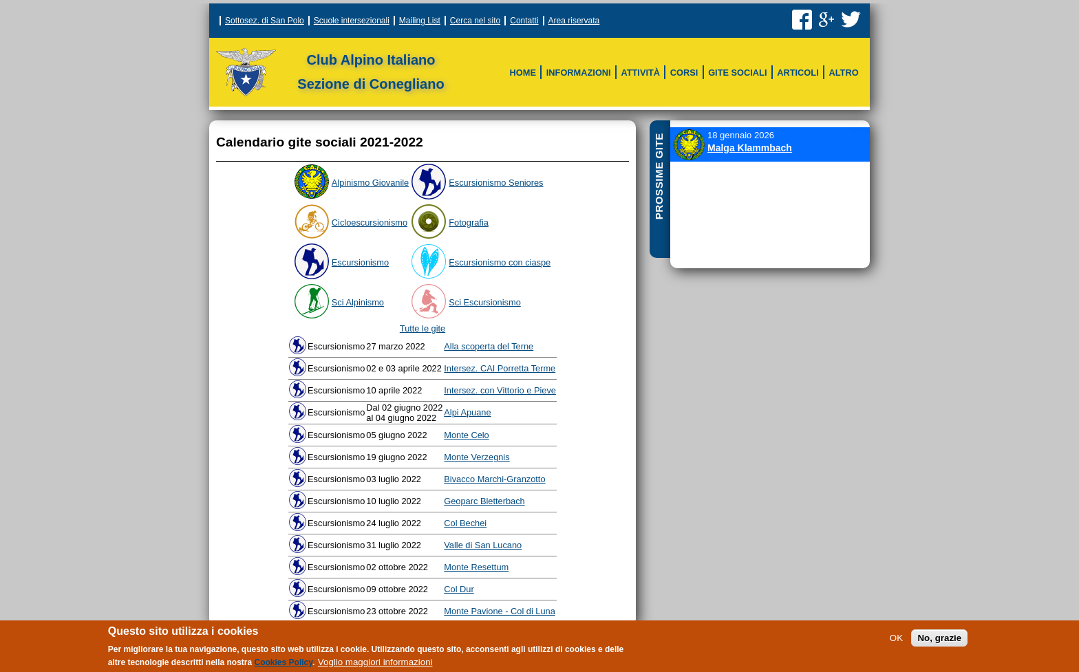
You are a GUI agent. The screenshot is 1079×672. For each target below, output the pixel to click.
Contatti (524, 20)
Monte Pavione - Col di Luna (499, 611)
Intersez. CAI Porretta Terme (499, 368)
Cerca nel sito (475, 20)
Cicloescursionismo (369, 222)
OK (896, 643)
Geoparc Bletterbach (484, 501)
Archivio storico (644, 89)
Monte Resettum (476, 567)
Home (523, 72)
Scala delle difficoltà (657, 62)
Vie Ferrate (562, 62)
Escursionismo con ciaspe (500, 262)
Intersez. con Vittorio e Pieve (500, 390)
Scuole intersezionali (351, 20)
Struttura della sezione (506, 62)
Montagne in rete (736, 89)
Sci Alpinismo (358, 302)
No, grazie (939, 643)
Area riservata (574, 20)
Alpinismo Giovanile (370, 182)
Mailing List (419, 20)
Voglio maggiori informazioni (375, 667)
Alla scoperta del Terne (488, 346)
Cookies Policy (283, 667)
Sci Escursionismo (539, 89)
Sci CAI (512, 62)
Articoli (797, 72)
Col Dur (458, 589)
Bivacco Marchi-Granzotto (494, 479)
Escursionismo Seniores (496, 182)
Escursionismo (360, 262)
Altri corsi (562, 89)
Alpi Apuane (467, 412)
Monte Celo (466, 435)
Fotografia (469, 222)
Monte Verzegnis (476, 457)
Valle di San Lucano (483, 545)
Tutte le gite (422, 328)
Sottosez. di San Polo (264, 20)
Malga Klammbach (749, 147)
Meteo (711, 62)
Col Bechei (465, 523)
